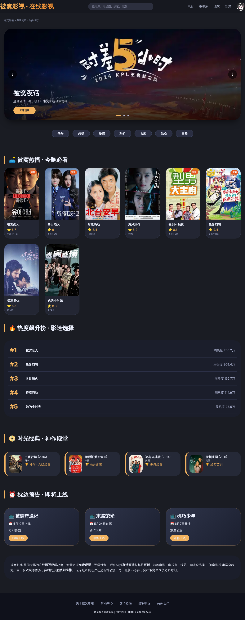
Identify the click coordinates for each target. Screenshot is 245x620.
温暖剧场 (21, 20)
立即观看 (24, 110)
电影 (191, 6)
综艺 (217, 6)
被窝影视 (9, 20)
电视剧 (203, 6)
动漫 (228, 6)
